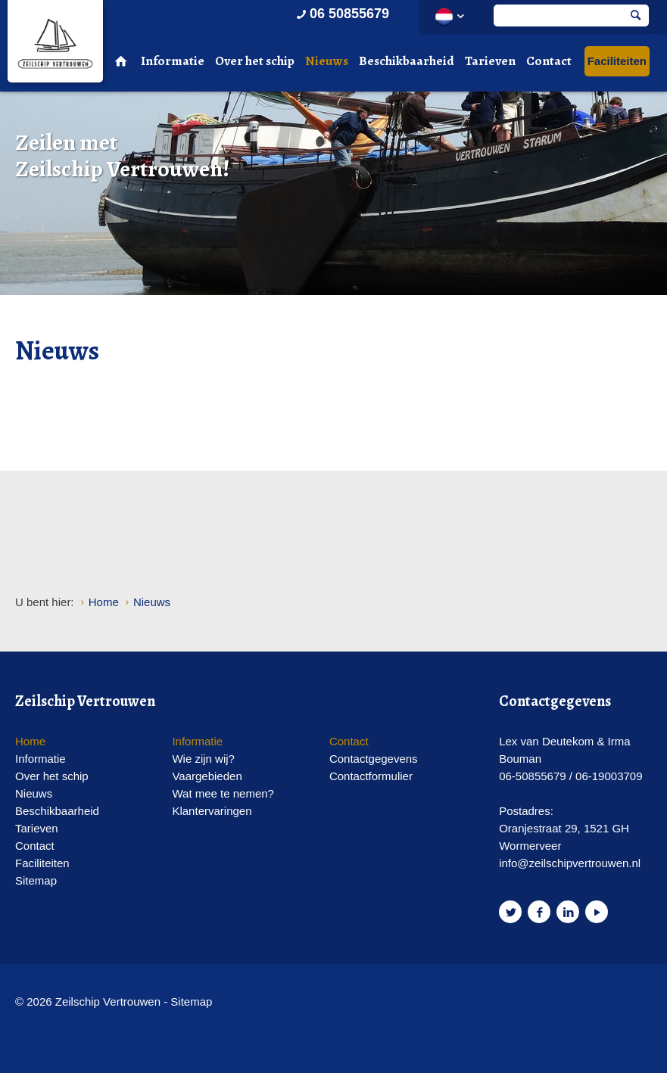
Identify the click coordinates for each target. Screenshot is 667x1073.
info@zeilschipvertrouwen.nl (570, 863)
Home (30, 741)
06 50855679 (341, 13)
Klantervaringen (211, 810)
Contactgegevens (373, 758)
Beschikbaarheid (406, 61)
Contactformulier (371, 776)
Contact (549, 61)
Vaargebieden (207, 776)
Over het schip (255, 61)
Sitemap (36, 880)
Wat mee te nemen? (223, 793)
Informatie (172, 61)
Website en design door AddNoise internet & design (272, 1003)
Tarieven (490, 61)
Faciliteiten (617, 60)
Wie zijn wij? (203, 758)
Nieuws (326, 61)
